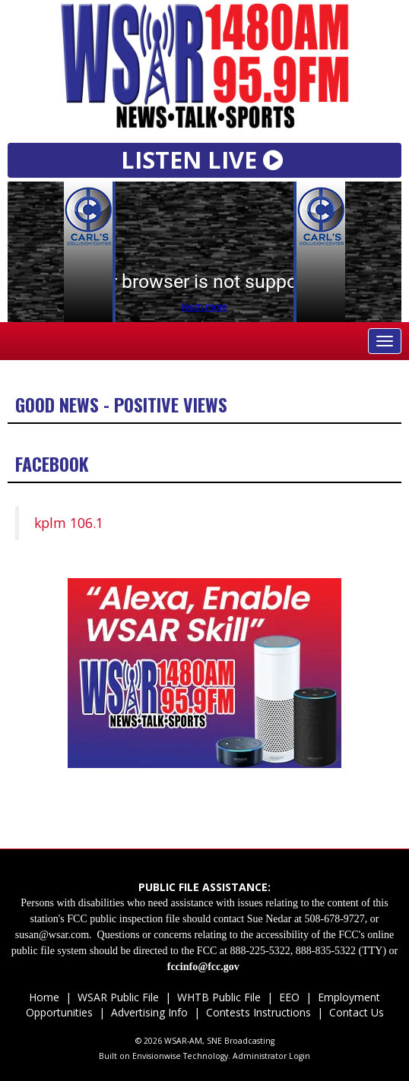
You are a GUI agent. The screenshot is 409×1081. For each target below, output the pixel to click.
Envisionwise (156, 1056)
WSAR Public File (118, 997)
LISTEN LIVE (205, 159)
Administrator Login (271, 1056)
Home (44, 997)
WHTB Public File (219, 997)
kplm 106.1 (68, 523)
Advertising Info (149, 1012)
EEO (289, 997)
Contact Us (355, 1012)
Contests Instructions (258, 1012)
